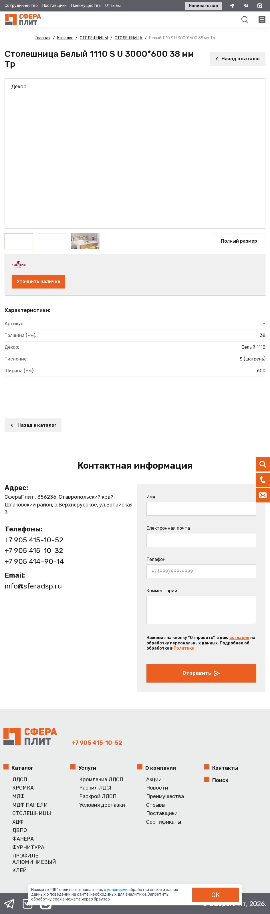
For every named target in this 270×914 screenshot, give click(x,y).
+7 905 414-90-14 (34, 561)
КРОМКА (23, 788)
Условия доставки (102, 805)
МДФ (18, 797)
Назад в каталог (238, 58)
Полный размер (239, 241)
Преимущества (86, 5)
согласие (239, 637)
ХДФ (17, 822)
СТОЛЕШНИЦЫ (31, 813)
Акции (154, 780)
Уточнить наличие (38, 281)
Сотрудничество (21, 5)
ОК (215, 895)
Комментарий (161, 590)
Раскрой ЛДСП (97, 797)
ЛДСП (19, 780)
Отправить (201, 673)
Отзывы (113, 5)
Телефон (156, 559)
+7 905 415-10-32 (34, 550)
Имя (150, 497)
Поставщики (54, 5)
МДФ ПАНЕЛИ (30, 805)
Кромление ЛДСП (101, 780)
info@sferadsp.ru (33, 586)
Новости (157, 788)
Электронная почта (168, 528)
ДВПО (19, 830)
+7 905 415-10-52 (34, 540)
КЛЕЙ (19, 871)
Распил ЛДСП (96, 788)
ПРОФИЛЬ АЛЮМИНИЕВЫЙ (34, 859)
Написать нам (203, 5)
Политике (184, 648)
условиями (117, 889)
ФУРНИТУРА (28, 848)
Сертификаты (163, 822)
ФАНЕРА (23, 839)
